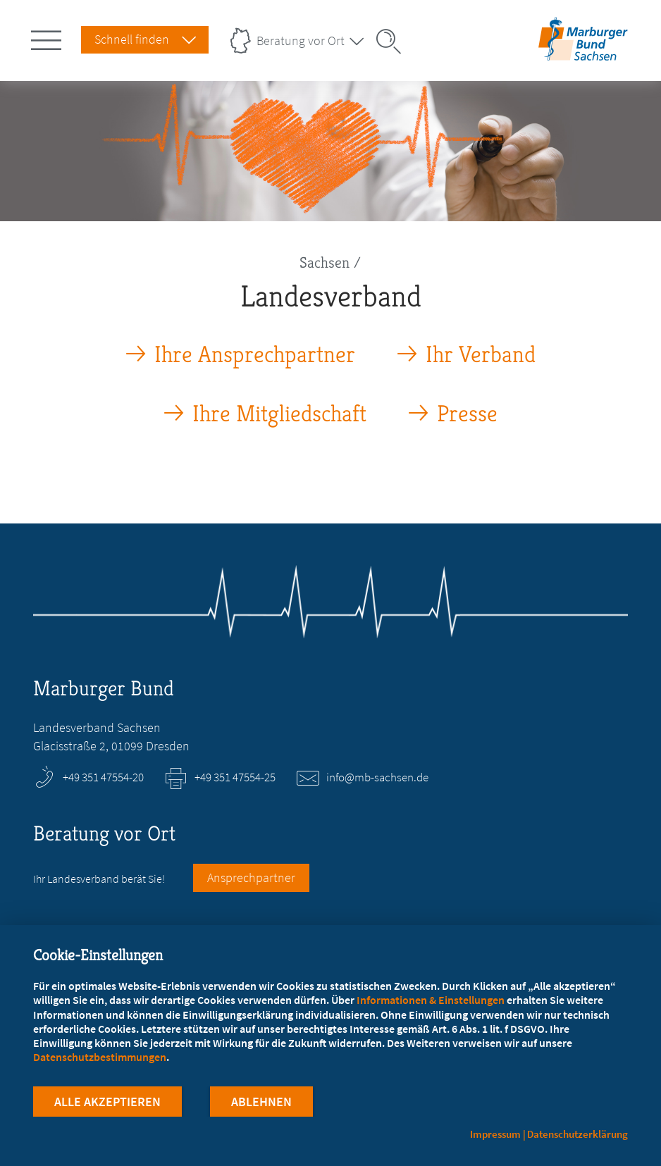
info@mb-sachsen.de (377, 777)
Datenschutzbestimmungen (99, 1057)
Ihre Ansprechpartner (254, 354)
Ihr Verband (481, 354)
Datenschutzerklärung (577, 1134)
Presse (467, 414)
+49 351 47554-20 (103, 777)
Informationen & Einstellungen (431, 1000)
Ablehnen (261, 1101)
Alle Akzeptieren (107, 1101)
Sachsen (324, 262)
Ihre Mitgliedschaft (279, 414)
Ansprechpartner (251, 877)
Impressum (495, 1134)
